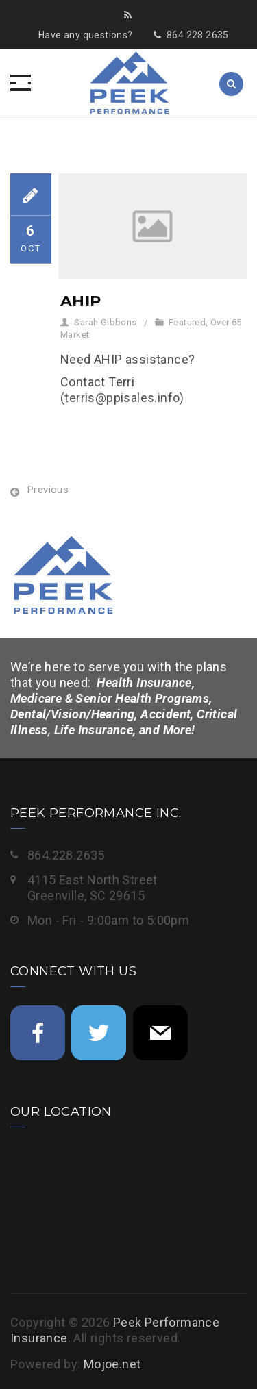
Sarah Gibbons (105, 322)
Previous (48, 490)
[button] (20, 83)
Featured (187, 322)
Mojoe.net (112, 1364)
